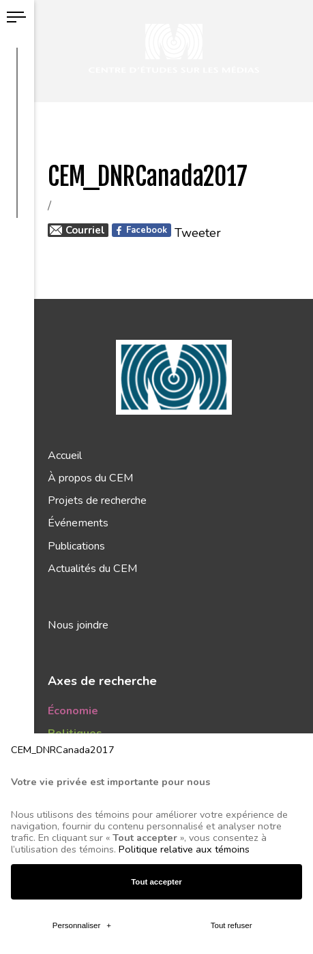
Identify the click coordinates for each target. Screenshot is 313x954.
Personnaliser (82, 891)
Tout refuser (231, 891)
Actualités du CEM (92, 568)
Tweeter (198, 233)
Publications (76, 546)
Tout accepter (156, 847)
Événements (78, 522)
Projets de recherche (97, 500)
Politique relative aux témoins (184, 814)
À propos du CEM (90, 478)
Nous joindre (78, 625)
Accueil (65, 455)
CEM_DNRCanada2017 (63, 715)
